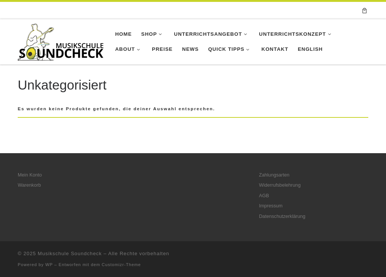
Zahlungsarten (274, 175)
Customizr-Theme (121, 264)
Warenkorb (29, 185)
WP (49, 264)
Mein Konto (30, 175)
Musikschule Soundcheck (70, 253)
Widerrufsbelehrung (279, 185)
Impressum (271, 206)
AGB (264, 195)
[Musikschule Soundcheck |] (61, 40)
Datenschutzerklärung (282, 216)
